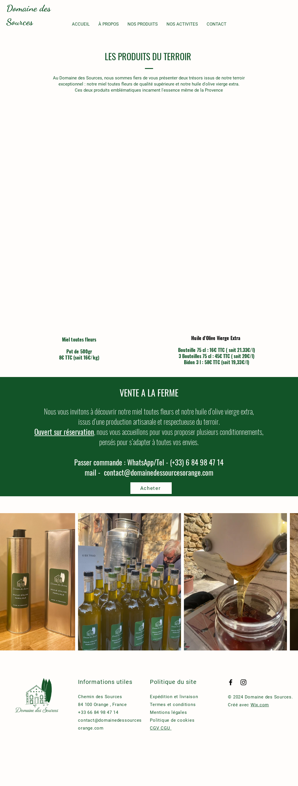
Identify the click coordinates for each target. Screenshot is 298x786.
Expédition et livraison (174, 696)
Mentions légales (169, 712)
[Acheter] (151, 488)
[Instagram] (243, 682)
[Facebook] (231, 682)
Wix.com (260, 704)
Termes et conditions (173, 704)
